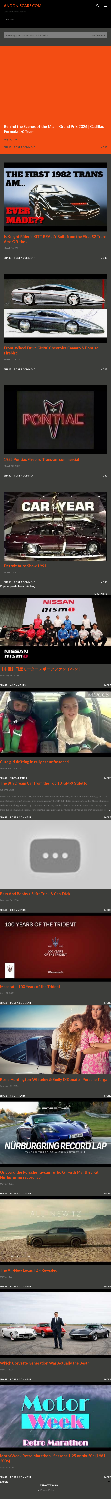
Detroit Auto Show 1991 (25, 565)
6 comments (17, 685)
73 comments (18, 778)
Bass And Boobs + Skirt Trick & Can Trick (35, 893)
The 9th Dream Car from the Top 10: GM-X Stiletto (43, 783)
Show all (99, 35)
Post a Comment (24, 147)
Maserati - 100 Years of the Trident (30, 986)
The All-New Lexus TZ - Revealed (28, 1270)
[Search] (98, 6)
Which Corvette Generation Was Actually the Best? (44, 1363)
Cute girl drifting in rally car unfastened (34, 761)
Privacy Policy (47, 1490)
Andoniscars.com (22, 5)
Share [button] (7, 147)
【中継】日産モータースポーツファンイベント (41, 669)
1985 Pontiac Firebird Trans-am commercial (41, 459)
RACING (10, 19)
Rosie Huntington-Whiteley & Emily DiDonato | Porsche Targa (53, 1079)
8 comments (17, 910)
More (103, 147)
